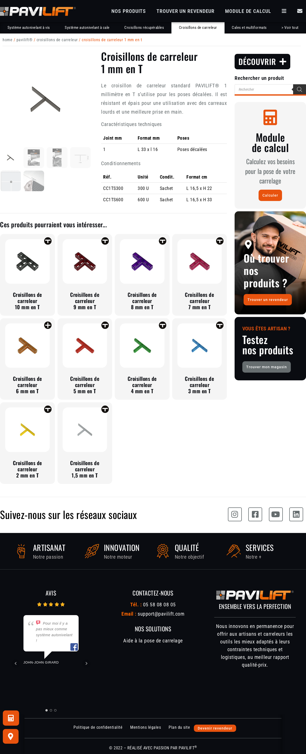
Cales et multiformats (249, 27)
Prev (16, 663)
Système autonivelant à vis (28, 27)
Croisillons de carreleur (198, 27)
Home (7, 39)
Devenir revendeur (215, 728)
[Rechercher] (299, 89)
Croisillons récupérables (144, 27)
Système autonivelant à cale (87, 27)
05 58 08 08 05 (159, 604)
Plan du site (179, 727)
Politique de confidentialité (97, 727)
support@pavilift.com (161, 614)
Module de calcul (248, 11)
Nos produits (128, 11)
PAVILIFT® (24, 39)
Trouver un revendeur (185, 11)
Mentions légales (145, 727)
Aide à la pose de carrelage (153, 641)
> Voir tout (290, 27)
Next (86, 663)
